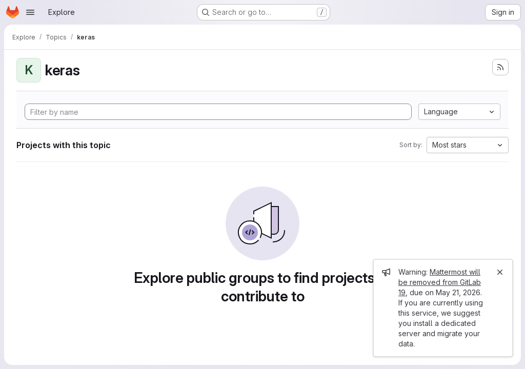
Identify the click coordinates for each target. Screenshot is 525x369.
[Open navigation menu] (30, 12)
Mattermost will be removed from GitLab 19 (439, 282)
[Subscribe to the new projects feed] (500, 67)
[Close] (500, 272)
